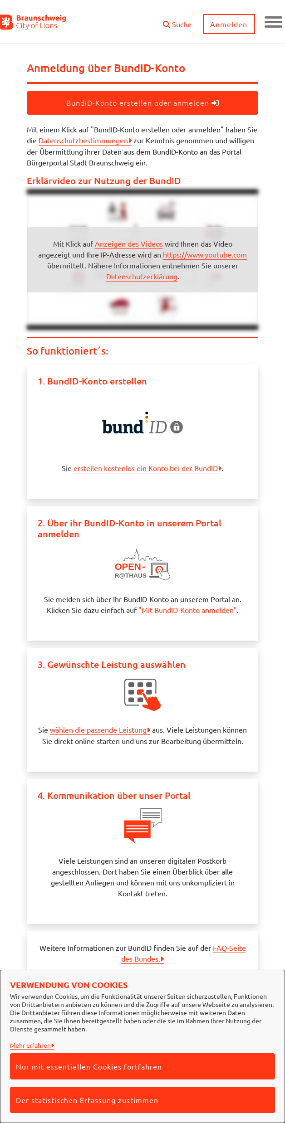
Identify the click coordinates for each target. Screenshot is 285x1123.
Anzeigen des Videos (129, 243)
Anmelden (228, 24)
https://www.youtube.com (205, 254)
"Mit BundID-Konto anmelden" (187, 609)
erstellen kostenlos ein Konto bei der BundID (146, 467)
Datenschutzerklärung (141, 276)
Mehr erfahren (30, 1045)
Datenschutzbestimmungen (83, 140)
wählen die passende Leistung (98, 729)
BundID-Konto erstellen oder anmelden (142, 102)
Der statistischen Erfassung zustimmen (87, 1099)
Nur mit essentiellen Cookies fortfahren (89, 1066)
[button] (177, 20)
